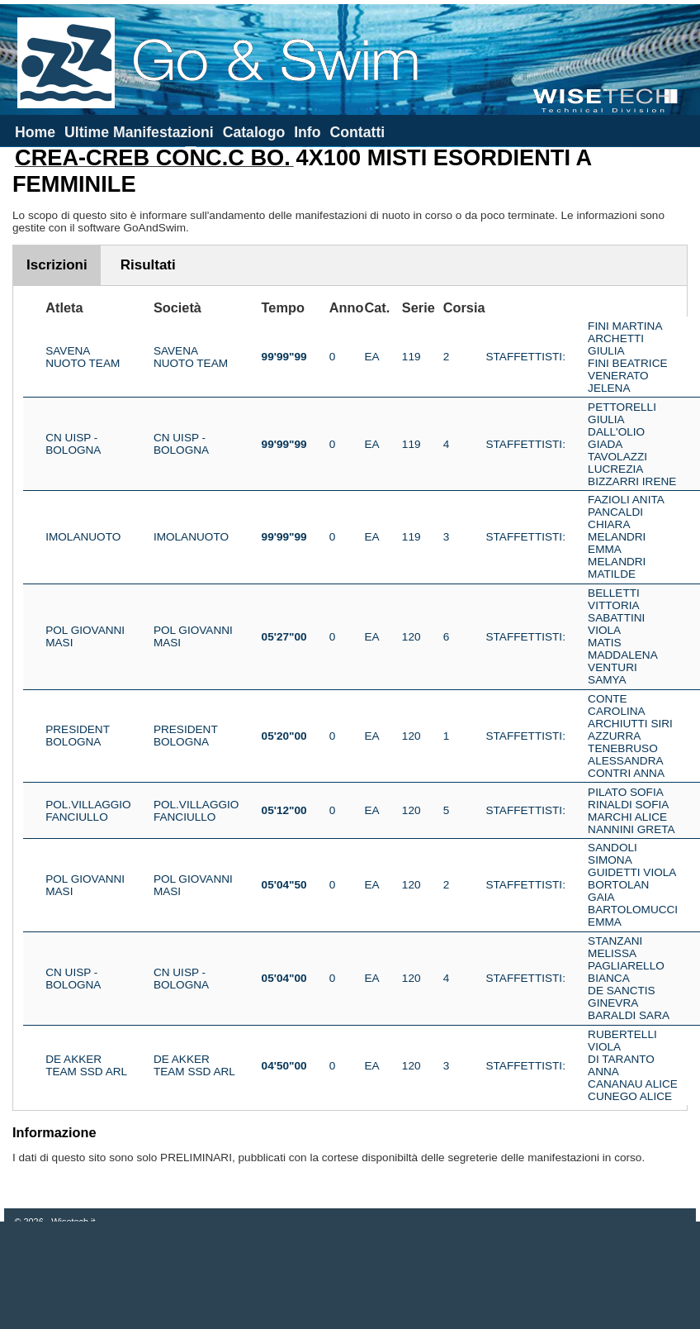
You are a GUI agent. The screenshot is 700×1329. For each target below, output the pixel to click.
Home (35, 132)
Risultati (148, 265)
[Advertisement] (350, 1275)
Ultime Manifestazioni (139, 132)
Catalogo (254, 132)
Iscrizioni (57, 265)
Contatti (357, 132)
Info (307, 132)
